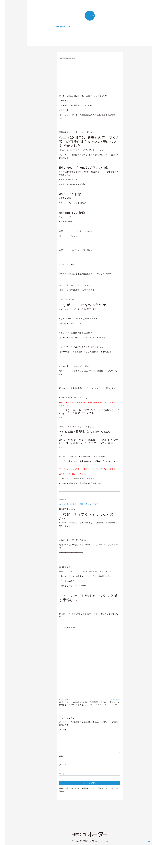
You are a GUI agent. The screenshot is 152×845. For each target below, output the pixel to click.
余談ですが (6, 23)
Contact (5, 841)
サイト (62, 775)
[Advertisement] (89, 78)
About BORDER (7, 36)
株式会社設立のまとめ (10, 14)
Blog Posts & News (8, 10)
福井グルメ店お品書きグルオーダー (9, 53)
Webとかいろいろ (8, 19)
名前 (61, 757)
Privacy (11, 841)
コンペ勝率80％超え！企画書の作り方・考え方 (79, 505)
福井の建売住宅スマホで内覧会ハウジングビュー (12, 48)
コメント (63, 730)
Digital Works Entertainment (11, 32)
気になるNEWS (7, 27)
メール (62, 766)
